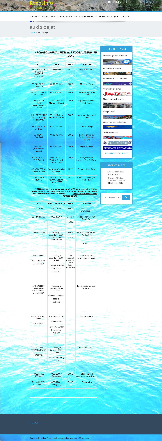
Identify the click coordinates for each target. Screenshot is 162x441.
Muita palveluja (109, 16)
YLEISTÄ (35, 16)
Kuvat (125, 16)
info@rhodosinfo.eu (121, 2)
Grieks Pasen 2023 (116, 172)
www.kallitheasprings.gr (86, 376)
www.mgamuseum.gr (86, 258)
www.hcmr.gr (86, 211)
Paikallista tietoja (85, 16)
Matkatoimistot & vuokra (57, 16)
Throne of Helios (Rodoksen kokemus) (117, 179)
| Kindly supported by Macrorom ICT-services (70, 438)
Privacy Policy (34, 423)
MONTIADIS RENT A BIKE (116, 153)
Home (32, 32)
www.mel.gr (87, 243)
